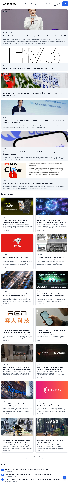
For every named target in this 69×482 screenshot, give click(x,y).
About (48, 4)
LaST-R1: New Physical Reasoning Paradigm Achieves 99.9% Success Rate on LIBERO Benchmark (16, 442)
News (27, 4)
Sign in (65, 4)
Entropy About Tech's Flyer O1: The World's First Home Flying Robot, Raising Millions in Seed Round (16, 369)
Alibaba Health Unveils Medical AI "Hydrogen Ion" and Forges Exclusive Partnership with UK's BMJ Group (51, 295)
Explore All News (34, 460)
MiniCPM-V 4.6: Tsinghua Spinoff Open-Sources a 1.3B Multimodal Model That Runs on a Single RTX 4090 (51, 222)
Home (21, 4)
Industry (33, 4)
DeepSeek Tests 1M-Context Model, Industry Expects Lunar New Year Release (30, 478)
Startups (41, 4)
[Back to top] (64, 477)
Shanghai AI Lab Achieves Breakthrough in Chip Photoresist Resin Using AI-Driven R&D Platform (50, 259)
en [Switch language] (59, 3)
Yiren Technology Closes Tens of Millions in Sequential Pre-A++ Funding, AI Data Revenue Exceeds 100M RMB (17, 332)
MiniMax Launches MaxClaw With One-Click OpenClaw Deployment (26, 473)
